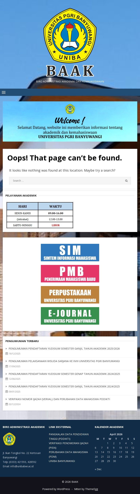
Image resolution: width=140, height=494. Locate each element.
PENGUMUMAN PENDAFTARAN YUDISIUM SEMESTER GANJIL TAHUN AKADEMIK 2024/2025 (64, 386)
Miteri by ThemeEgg (86, 489)
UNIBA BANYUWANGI (62, 461)
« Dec (98, 469)
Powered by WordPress (56, 489)
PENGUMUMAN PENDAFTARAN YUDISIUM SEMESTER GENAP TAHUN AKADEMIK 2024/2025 (64, 374)
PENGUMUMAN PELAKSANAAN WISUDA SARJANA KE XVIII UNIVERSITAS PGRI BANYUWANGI (64, 361)
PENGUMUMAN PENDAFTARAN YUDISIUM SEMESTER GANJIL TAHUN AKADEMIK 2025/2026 (64, 348)
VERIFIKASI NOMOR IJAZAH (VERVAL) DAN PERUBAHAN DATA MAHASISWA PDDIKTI (59, 399)
